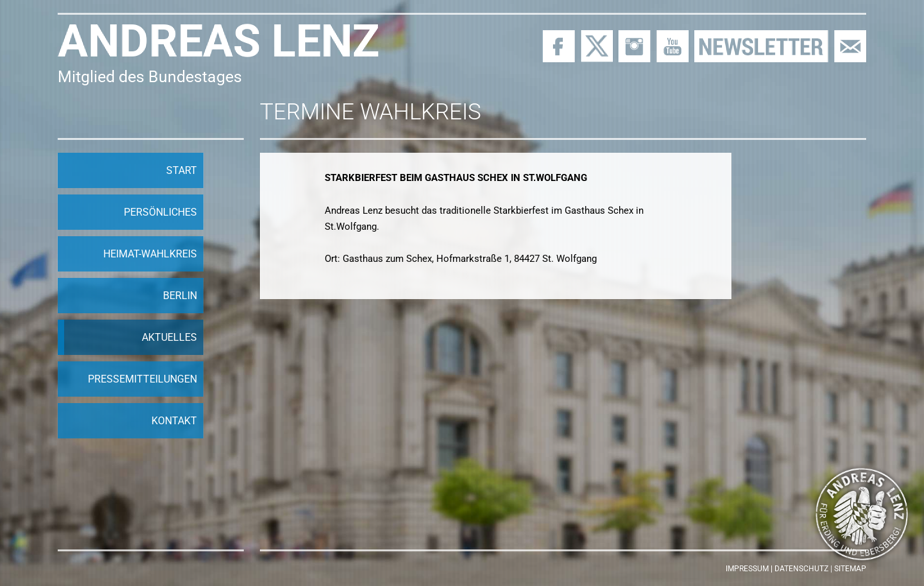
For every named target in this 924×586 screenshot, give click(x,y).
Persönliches (160, 212)
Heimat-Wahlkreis (150, 254)
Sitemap (850, 568)
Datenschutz (801, 568)
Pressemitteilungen (142, 379)
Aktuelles (169, 337)
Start (181, 170)
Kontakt (174, 421)
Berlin (180, 295)
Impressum (747, 568)
